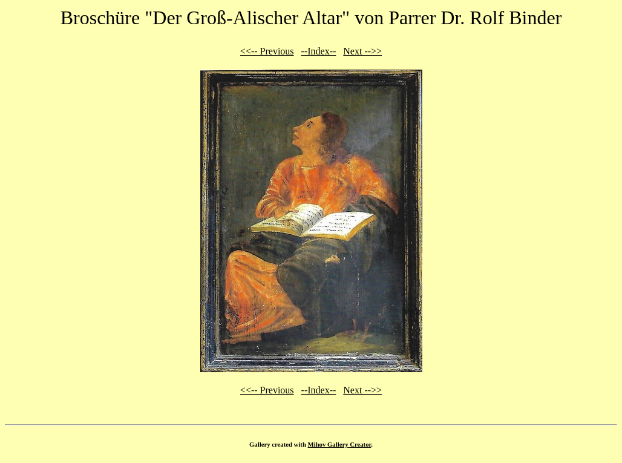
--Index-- (318, 51)
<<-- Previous (267, 51)
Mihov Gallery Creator (340, 444)
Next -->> (362, 51)
